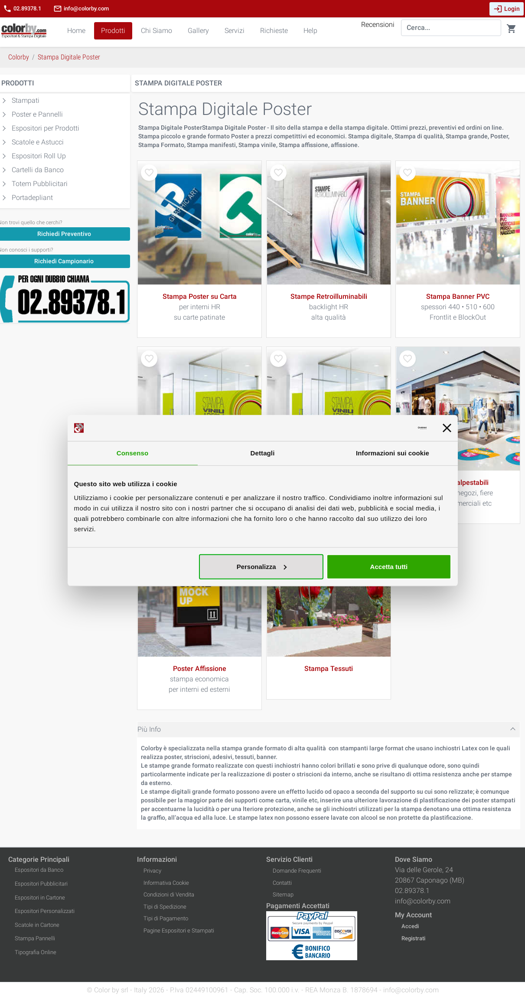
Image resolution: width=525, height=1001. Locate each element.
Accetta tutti (389, 566)
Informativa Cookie (166, 883)
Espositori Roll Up (39, 156)
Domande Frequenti (297, 870)
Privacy (152, 870)
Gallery (198, 30)
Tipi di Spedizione (164, 906)
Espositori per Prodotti (45, 128)
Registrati (413, 938)
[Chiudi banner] (447, 428)
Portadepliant (32, 197)
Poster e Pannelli (37, 114)
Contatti (282, 883)
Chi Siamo (156, 30)
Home (76, 30)
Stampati (25, 100)
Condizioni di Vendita (168, 894)
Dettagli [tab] (263, 453)
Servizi (235, 30)
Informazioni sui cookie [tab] (392, 453)
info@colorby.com (81, 8)
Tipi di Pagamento (165, 918)
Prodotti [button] (113, 30)
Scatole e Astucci (38, 142)
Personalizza (262, 566)
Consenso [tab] (132, 453)
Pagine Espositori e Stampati (178, 930)
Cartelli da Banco (38, 170)
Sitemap (283, 894)
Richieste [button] (274, 30)
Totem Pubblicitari (40, 184)
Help (310, 30)
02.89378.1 (22, 8)
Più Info (149, 729)
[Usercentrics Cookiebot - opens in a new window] (389, 428)
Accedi (410, 926)
